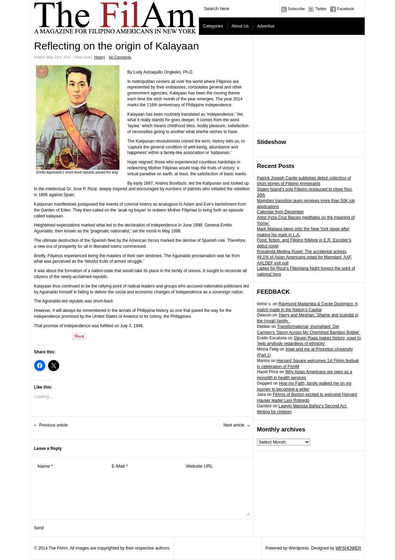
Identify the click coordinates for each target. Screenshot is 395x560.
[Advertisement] (309, 84)
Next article (233, 425)
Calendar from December (280, 211)
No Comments (120, 57)
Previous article (53, 425)
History (99, 57)
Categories (213, 26)
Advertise (265, 26)
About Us (240, 26)
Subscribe (296, 9)
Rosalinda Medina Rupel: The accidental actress (302, 251)
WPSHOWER (348, 548)
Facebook (345, 9)
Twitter (320, 9)
